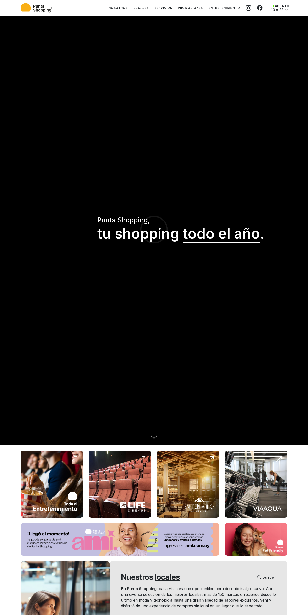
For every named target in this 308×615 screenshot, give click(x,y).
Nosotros (118, 8)
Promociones (190, 8)
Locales (141, 8)
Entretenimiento (224, 8)
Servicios (163, 8)
